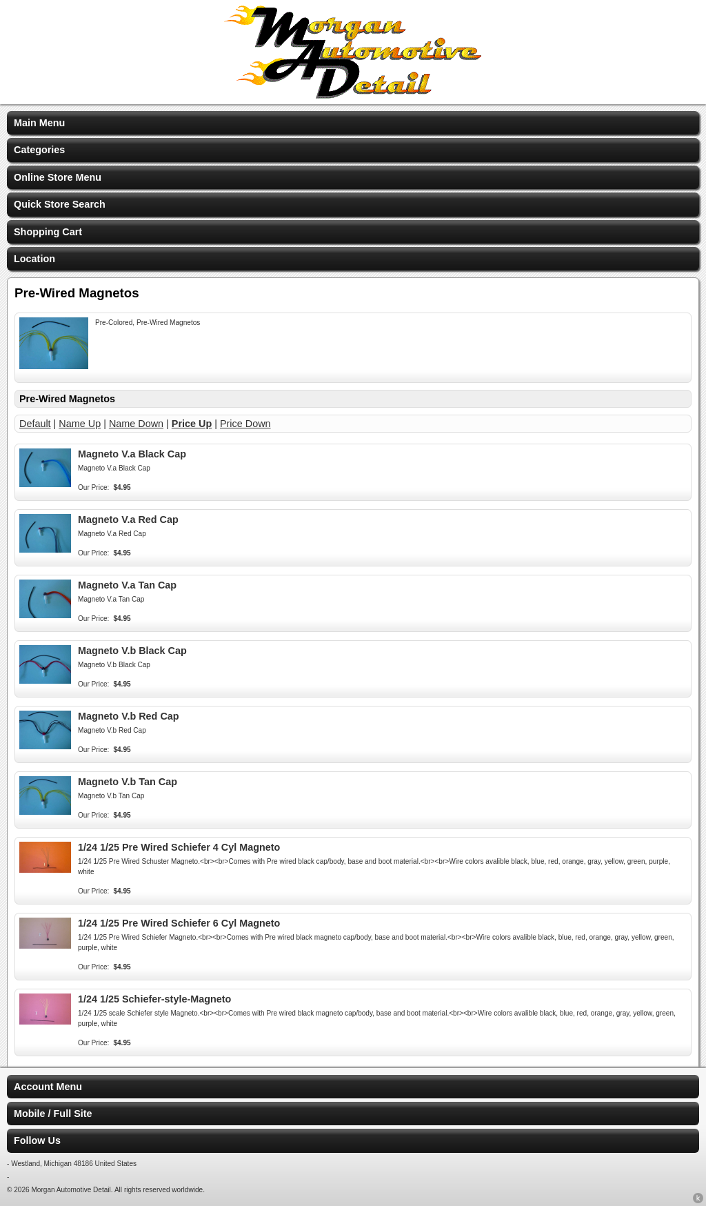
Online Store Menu (57, 177)
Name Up (80, 423)
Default (35, 423)
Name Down (136, 423)
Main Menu (39, 122)
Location (34, 258)
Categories (39, 149)
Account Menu (48, 1086)
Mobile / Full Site (53, 1113)
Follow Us (37, 1140)
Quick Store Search (59, 204)
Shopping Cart (48, 231)
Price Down (245, 423)
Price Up (192, 423)
